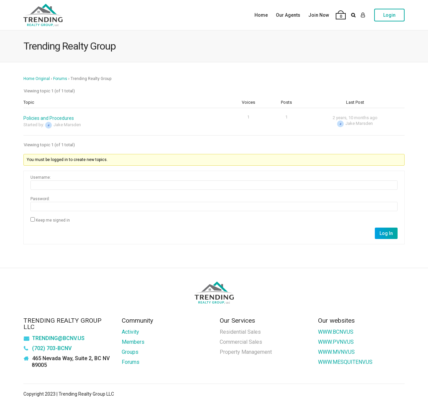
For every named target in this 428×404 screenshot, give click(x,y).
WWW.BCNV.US (335, 332)
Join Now (318, 15)
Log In (386, 233)
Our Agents (288, 15)
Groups (130, 352)
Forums (60, 78)
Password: (40, 198)
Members (133, 342)
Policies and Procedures (48, 118)
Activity (130, 332)
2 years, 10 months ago (355, 117)
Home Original (36, 78)
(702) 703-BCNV (52, 348)
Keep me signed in (53, 220)
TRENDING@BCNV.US (58, 338)
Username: (40, 177)
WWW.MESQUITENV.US (345, 362)
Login (389, 15)
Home (261, 15)
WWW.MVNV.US (336, 352)
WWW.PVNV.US (336, 342)
